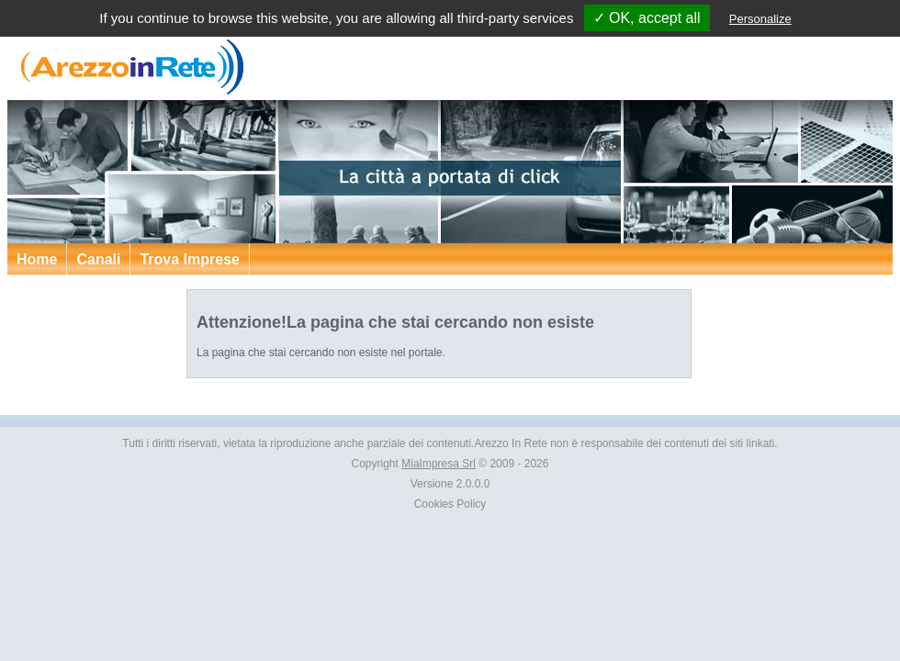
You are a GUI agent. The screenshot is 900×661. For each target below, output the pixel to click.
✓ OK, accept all (647, 18)
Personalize (760, 19)
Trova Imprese (190, 259)
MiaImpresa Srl (438, 463)
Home (37, 259)
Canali (98, 259)
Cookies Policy (450, 504)
